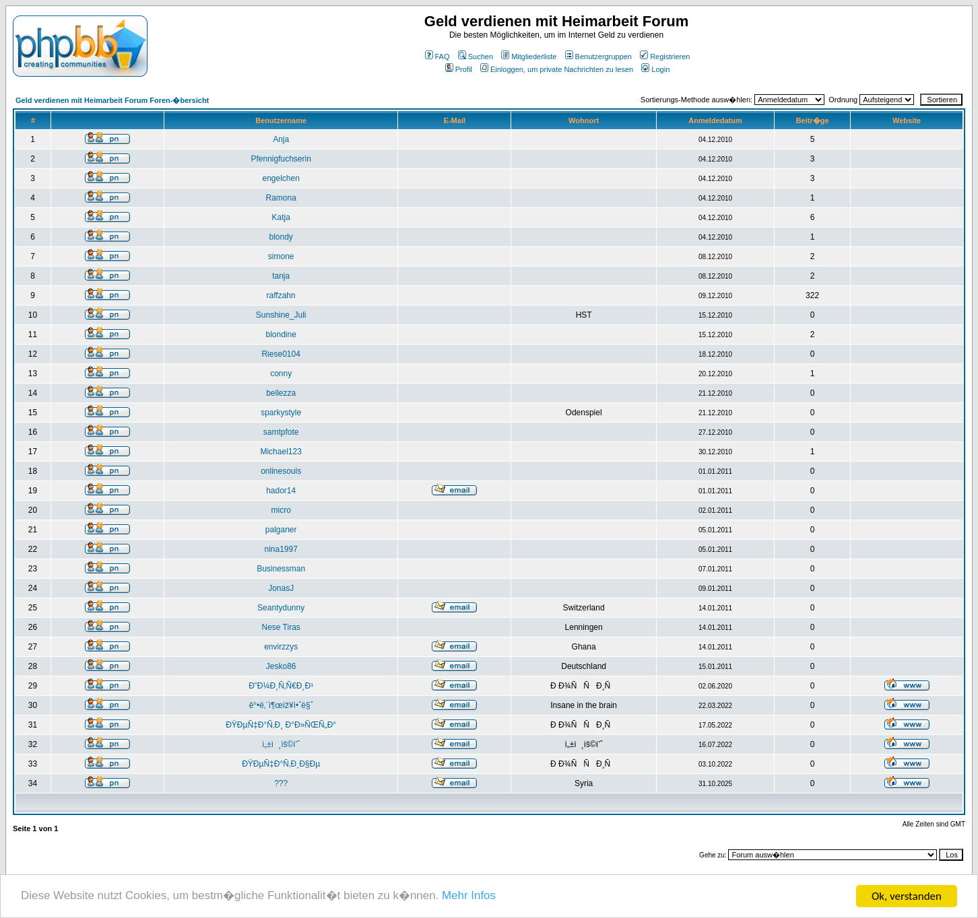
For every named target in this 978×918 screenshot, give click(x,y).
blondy (280, 237)
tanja (281, 276)
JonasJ (281, 588)
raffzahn (281, 295)
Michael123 (280, 451)
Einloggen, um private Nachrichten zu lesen (556, 69)
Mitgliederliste (528, 56)
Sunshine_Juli (281, 315)
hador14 (281, 490)
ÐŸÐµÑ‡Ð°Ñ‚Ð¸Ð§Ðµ (281, 764)
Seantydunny (280, 607)
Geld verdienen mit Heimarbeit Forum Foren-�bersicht (112, 100)
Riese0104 (280, 354)
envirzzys (281, 646)
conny (281, 373)
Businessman (281, 568)
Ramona (280, 198)
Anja (281, 139)
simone (281, 256)
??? (281, 783)
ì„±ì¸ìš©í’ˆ (281, 744)
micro (280, 510)
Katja (280, 217)
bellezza (281, 393)
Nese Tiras (280, 627)
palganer (281, 529)
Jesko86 (281, 666)
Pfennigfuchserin (281, 159)
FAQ (437, 56)
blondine (280, 334)
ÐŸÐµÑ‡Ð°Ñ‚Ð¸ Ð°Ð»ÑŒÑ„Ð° (281, 725)
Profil (458, 69)
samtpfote (281, 432)
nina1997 (280, 549)
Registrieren (665, 56)
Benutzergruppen (598, 56)
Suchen (475, 56)
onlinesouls (281, 471)
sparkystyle (281, 412)
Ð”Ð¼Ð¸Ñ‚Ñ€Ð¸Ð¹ (281, 686)
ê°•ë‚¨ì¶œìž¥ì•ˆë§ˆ (281, 705)
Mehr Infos (470, 897)
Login (655, 69)
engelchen (280, 178)
